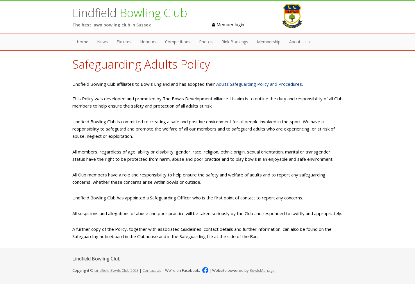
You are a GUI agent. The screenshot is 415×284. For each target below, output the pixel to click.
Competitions (177, 41)
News (102, 41)
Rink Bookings (234, 41)
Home (82, 41)
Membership (268, 41)
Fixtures (124, 41)
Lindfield (129, 13)
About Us (300, 41)
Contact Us (151, 270)
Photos (206, 41)
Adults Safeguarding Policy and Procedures (259, 84)
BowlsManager (263, 270)
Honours (148, 41)
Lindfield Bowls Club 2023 (116, 270)
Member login (228, 24)
